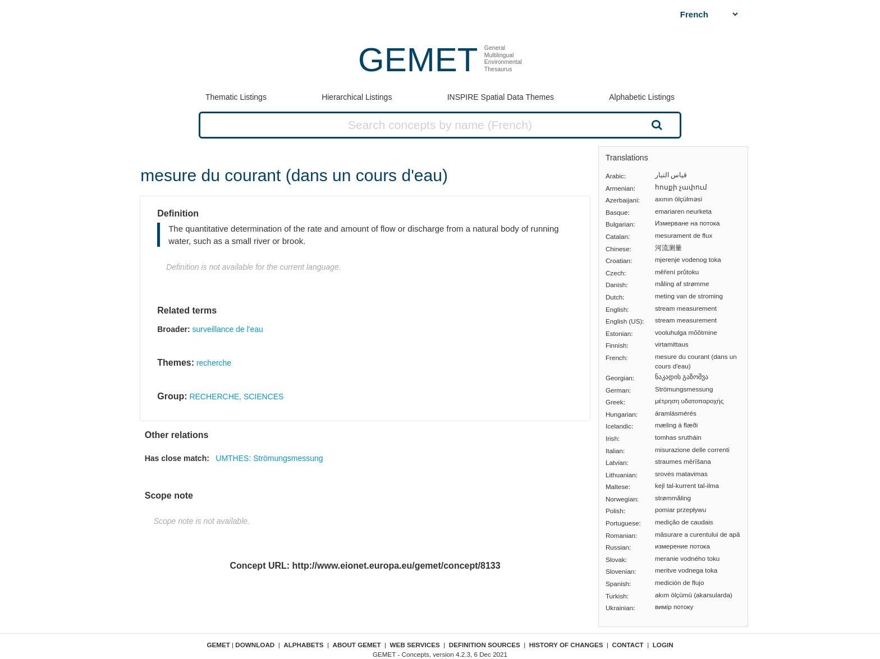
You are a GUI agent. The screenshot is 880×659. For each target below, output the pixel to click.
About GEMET (357, 644)
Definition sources (484, 644)
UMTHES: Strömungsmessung (269, 458)
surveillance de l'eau (227, 329)
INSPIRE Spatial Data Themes (500, 97)
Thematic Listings (236, 97)
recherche (213, 362)
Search (655, 124)
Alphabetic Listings (642, 97)
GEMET (418, 60)
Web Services (415, 644)
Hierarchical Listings (357, 97)
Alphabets (303, 644)
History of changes (566, 644)
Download (254, 644)
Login (663, 644)
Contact (628, 644)
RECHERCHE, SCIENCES (236, 396)
